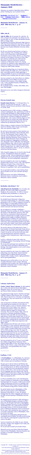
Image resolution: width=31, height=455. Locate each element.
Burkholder (4, 15)
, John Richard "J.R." (12, 15)
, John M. (25, 17)
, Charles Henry (12, 17)
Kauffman (24, 15)
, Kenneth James (9, 18)
